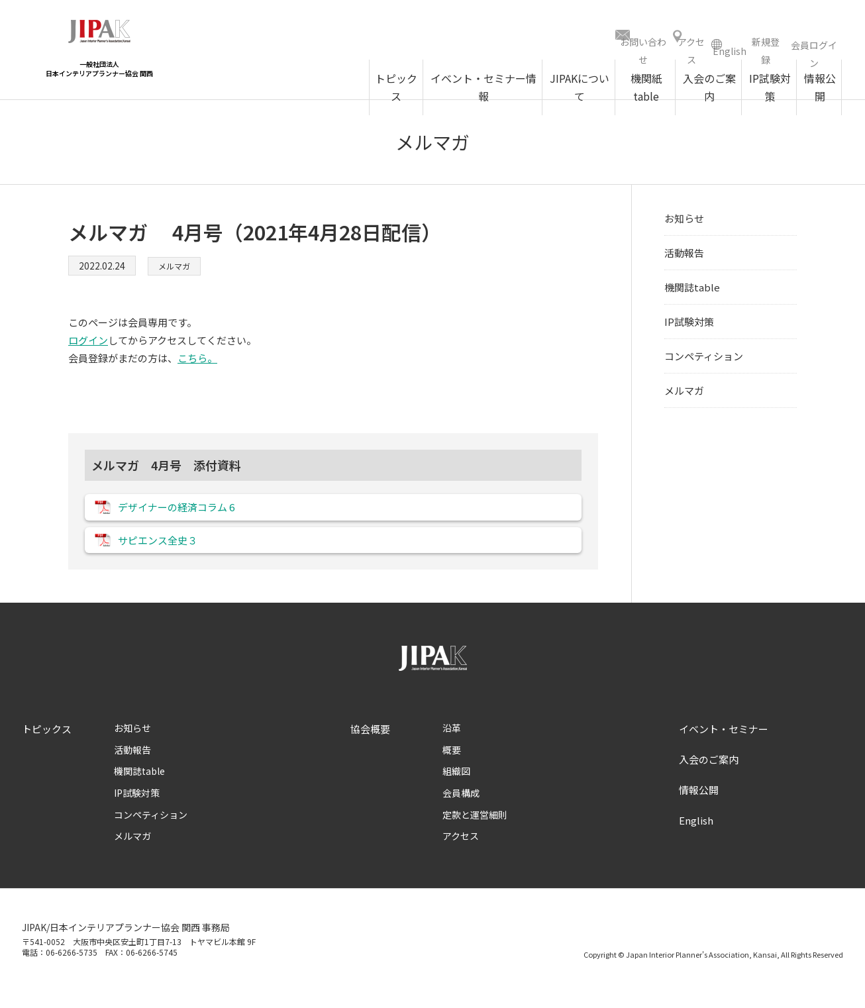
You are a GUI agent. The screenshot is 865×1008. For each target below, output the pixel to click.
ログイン (88, 345)
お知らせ (684, 223)
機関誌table (692, 292)
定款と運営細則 (474, 829)
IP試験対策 (689, 326)
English (696, 835)
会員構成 (461, 807)
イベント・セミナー (723, 743)
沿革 (451, 742)
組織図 (456, 785)
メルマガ (176, 270)
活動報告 (684, 257)
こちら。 (197, 363)
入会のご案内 (708, 774)
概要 (451, 764)
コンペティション (703, 361)
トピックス (47, 743)
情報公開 (699, 804)
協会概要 (370, 743)
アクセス (460, 850)
